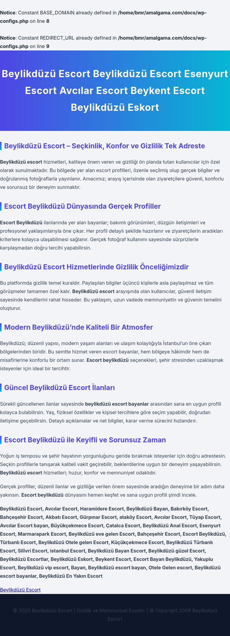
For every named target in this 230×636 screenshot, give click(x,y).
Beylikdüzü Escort (20, 590)
